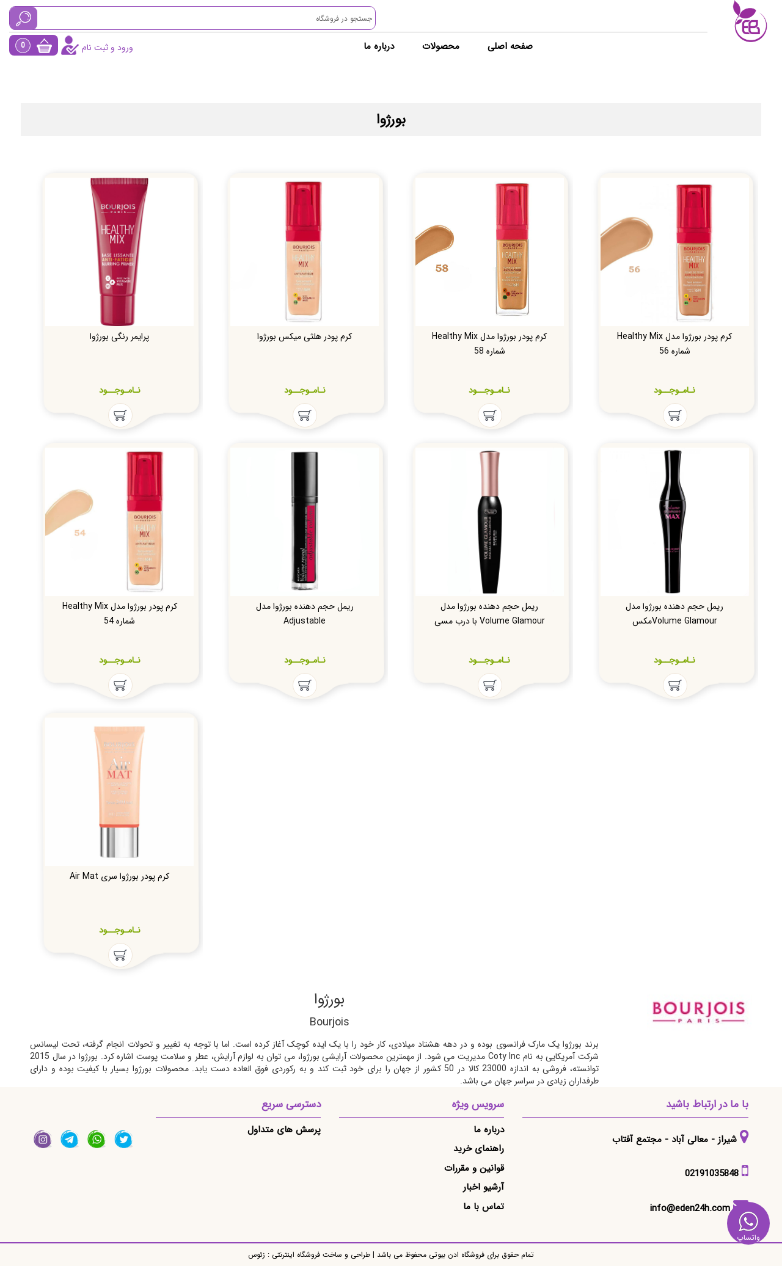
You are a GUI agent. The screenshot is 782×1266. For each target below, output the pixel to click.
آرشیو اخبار (483, 1187)
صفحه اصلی (510, 46)
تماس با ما (483, 1206)
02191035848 (712, 1173)
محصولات (440, 46)
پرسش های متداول (284, 1129)
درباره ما (379, 46)
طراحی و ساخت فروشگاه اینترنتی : (317, 1255)
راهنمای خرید (478, 1148)
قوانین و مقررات (474, 1168)
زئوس (256, 1255)
